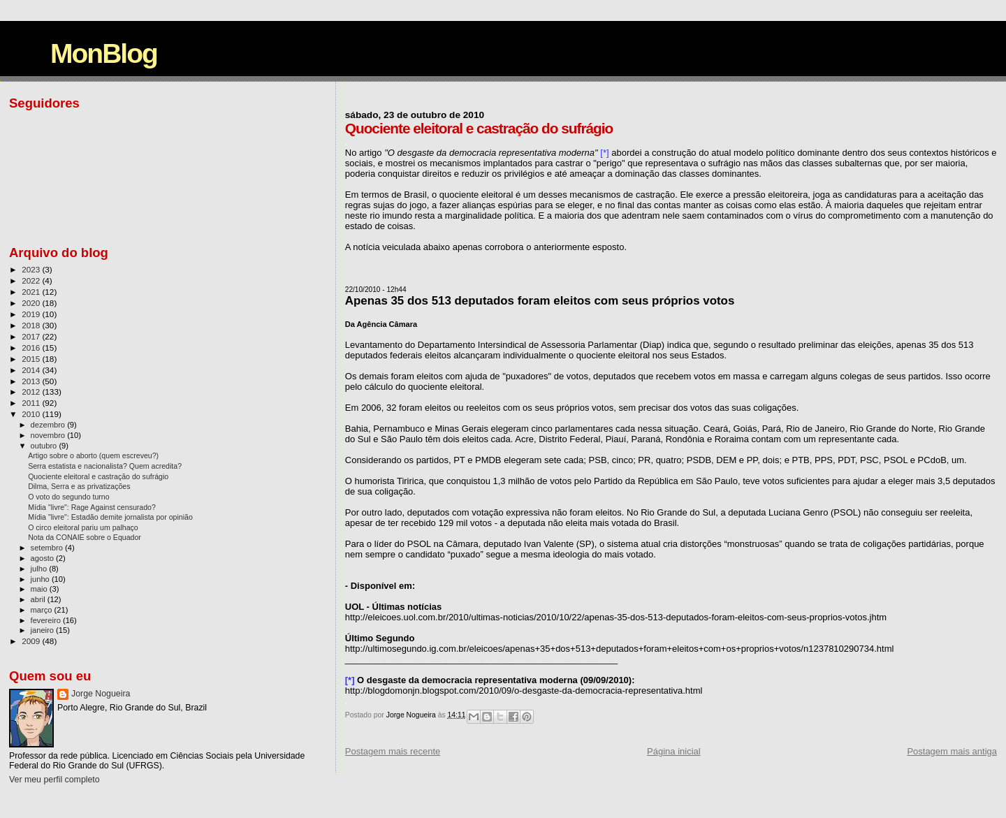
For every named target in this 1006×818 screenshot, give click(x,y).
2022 (32, 280)
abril (39, 599)
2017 (32, 336)
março (42, 610)
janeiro (44, 630)
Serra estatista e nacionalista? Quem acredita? (105, 466)
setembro (48, 547)
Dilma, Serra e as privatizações (79, 486)
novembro (49, 435)
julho (40, 568)
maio (40, 589)
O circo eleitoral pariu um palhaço (83, 527)
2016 (32, 347)
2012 (32, 391)
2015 (32, 358)
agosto (44, 558)
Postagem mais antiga (952, 751)
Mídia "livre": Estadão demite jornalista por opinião (110, 517)
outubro (45, 445)
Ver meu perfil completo (54, 779)
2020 (32, 302)
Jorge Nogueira (100, 694)
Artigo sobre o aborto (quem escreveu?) (93, 455)
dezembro (49, 425)
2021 (32, 291)
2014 (32, 369)
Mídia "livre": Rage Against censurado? (92, 507)
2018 (32, 325)
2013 (32, 381)
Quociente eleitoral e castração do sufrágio (98, 476)
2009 (32, 640)
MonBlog (103, 53)
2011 (32, 402)
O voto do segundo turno (68, 496)
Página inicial (674, 751)
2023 (32, 269)
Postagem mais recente (393, 751)
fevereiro (47, 620)
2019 (32, 314)
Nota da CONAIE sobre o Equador (84, 537)
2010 (32, 413)
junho (41, 579)
